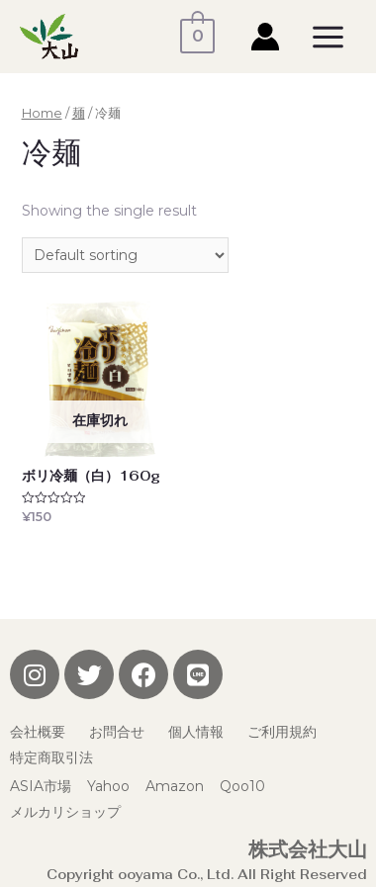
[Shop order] (125, 255)
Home (42, 113)
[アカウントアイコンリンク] (265, 36)
